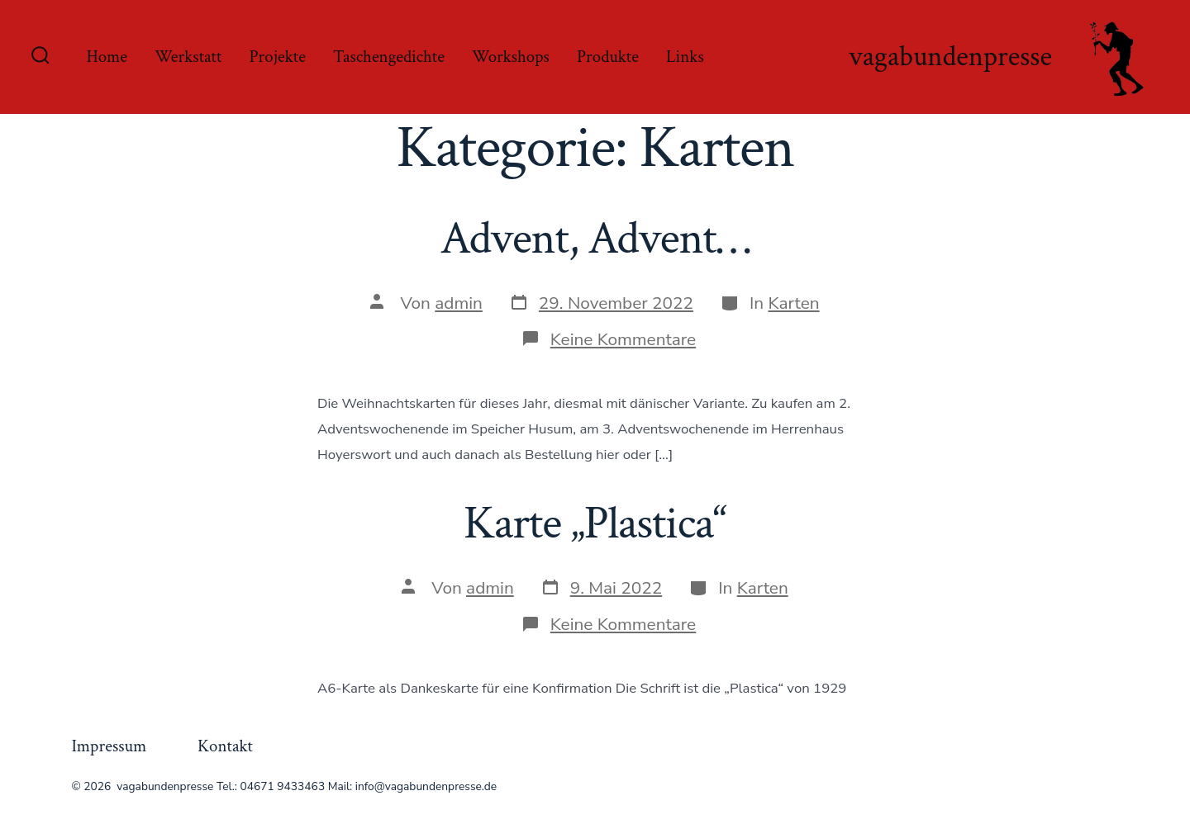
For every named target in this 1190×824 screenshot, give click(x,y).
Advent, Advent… (595, 238)
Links (685, 56)
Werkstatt (188, 56)
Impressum (108, 746)
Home (106, 56)
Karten (794, 303)
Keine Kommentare (623, 339)
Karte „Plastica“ (595, 523)
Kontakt (225, 746)
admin (459, 303)
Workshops (511, 56)
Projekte (277, 56)
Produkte (608, 56)
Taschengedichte (389, 56)
